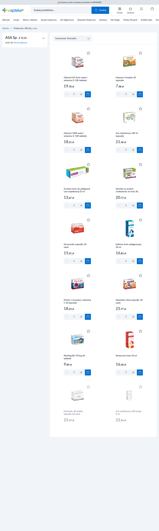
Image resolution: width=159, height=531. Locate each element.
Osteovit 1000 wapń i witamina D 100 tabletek (75, 134)
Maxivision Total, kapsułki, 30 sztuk (129, 301)
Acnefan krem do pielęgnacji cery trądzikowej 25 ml (77, 190)
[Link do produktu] (77, 74)
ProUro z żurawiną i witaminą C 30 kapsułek (77, 301)
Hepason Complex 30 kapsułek (126, 79)
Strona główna (20, 43)
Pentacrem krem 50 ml (126, 356)
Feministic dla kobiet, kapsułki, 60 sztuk (73, 412)
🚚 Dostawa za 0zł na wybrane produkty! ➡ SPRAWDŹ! (79, 2)
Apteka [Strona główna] (5, 28)
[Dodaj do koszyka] (88, 94)
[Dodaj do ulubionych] (88, 53)
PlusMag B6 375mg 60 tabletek (74, 357)
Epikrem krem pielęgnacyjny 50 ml (129, 245)
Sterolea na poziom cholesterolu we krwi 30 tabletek (127, 190)
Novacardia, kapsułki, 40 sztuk (75, 245)
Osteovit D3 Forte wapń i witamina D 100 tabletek (75, 79)
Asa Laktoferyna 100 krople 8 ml (128, 412)
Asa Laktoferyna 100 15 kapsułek (127, 134)
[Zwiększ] (81, 94)
